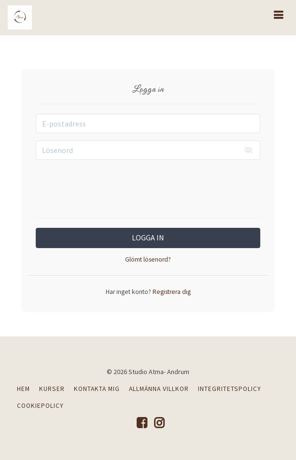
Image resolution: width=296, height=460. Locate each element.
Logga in (148, 237)
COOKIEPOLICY (40, 406)
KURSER (52, 389)
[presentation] (148, 186)
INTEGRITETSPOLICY (229, 389)
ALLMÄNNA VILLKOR (159, 389)
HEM (23, 389)
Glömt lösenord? (148, 259)
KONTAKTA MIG (97, 389)
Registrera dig (171, 292)
